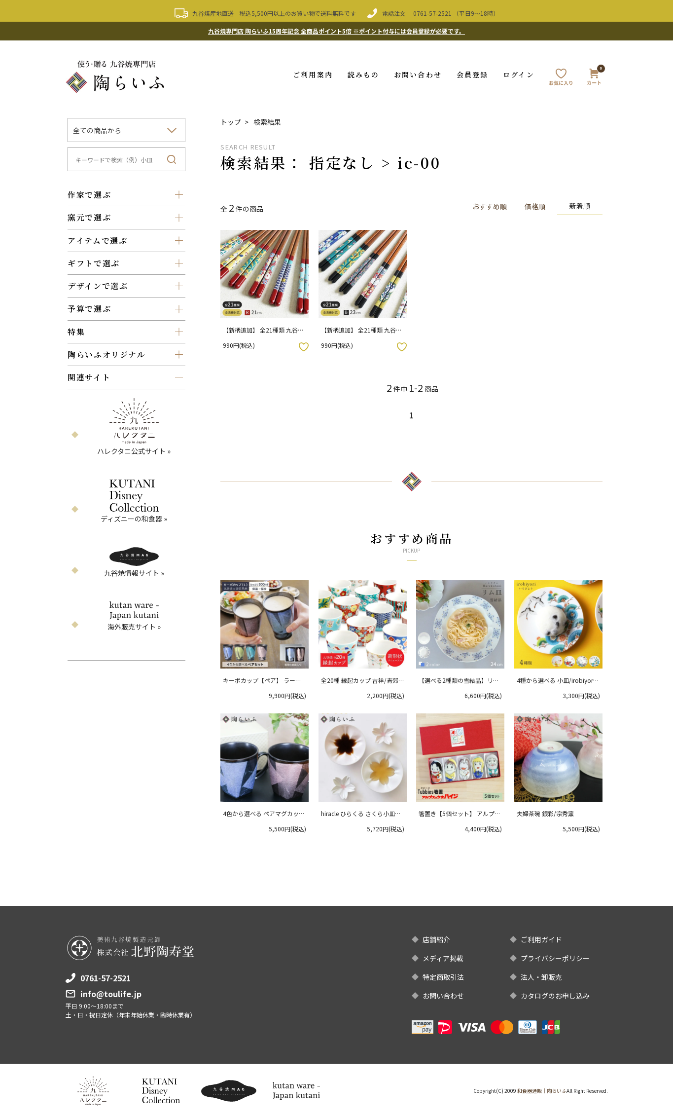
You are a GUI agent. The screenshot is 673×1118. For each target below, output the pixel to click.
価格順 (535, 206)
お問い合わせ (418, 74)
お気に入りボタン (304, 346)
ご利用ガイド (541, 939)
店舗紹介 (436, 939)
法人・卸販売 (541, 977)
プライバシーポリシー (555, 958)
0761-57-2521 (432, 13)
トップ (230, 122)
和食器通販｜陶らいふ (542, 1090)
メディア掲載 (443, 958)
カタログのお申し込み (555, 996)
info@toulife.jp (111, 994)
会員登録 (472, 74)
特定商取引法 (443, 977)
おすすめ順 (489, 206)
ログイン (518, 74)
